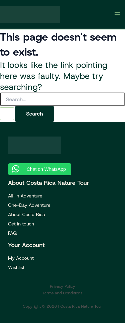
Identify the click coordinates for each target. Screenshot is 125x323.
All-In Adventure (25, 196)
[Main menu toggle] (117, 14)
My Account (21, 258)
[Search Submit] (7, 113)
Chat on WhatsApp (46, 169)
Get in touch (21, 224)
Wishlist (16, 267)
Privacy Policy (62, 286)
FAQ (12, 233)
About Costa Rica (26, 214)
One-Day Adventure (29, 205)
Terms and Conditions (63, 293)
